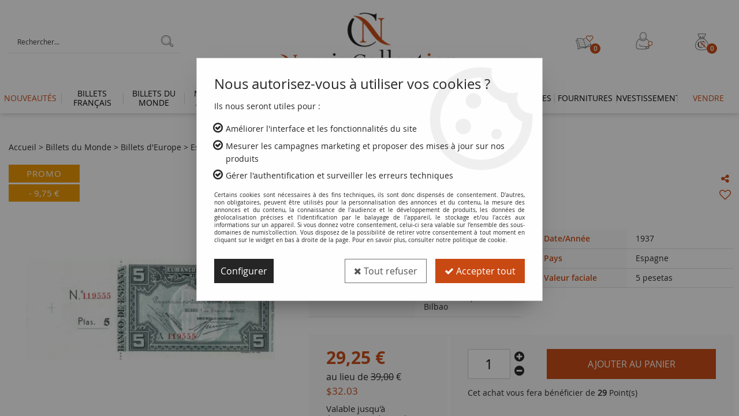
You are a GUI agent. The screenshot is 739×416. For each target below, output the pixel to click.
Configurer (244, 271)
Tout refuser (385, 271)
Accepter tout (480, 271)
